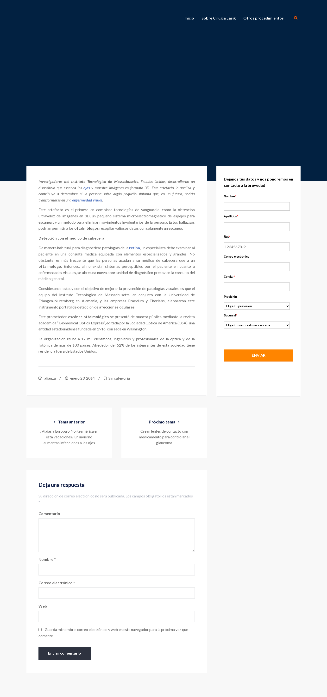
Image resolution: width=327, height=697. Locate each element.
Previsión (230, 296)
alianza (50, 378)
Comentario (49, 513)
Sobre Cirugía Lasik (218, 18)
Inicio (189, 18)
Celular (229, 276)
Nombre (47, 559)
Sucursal (230, 315)
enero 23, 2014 (82, 378)
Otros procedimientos (263, 18)
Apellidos (231, 216)
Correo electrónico (56, 582)
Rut (227, 236)
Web (42, 606)
